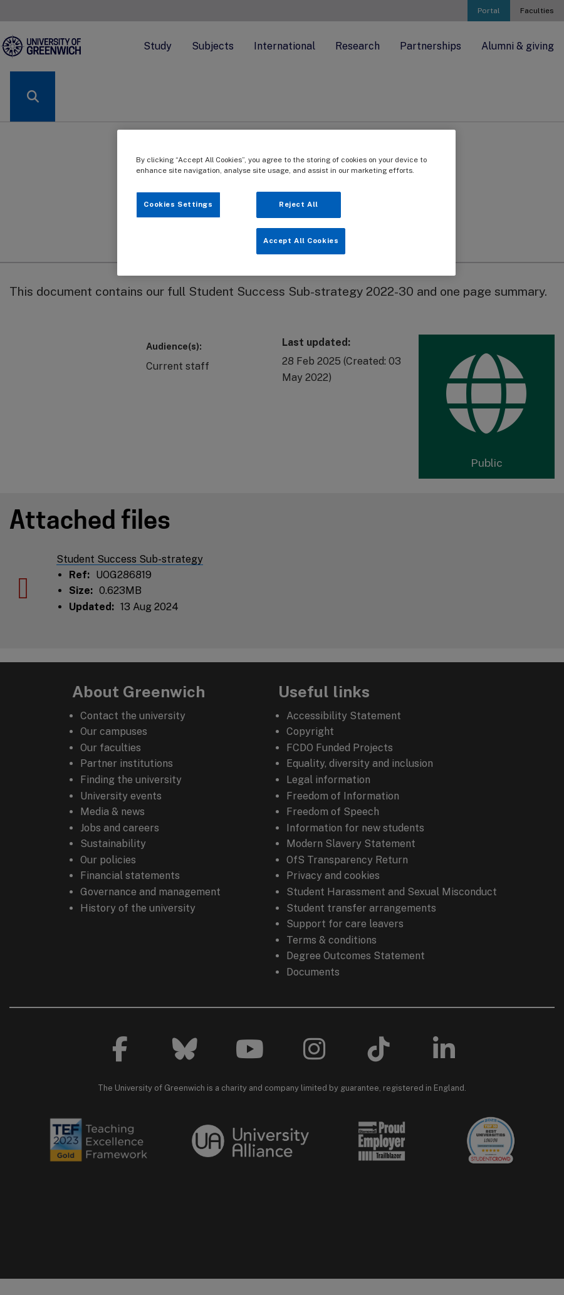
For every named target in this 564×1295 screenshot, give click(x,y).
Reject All (298, 204)
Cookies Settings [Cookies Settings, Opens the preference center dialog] (178, 204)
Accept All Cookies (300, 240)
